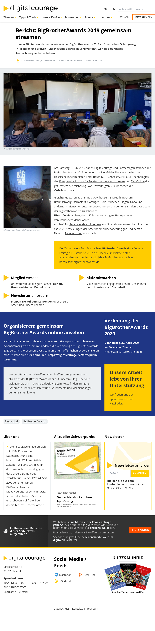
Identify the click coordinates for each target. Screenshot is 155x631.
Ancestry (114, 177)
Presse (89, 17)
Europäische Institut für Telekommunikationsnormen (92, 181)
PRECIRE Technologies (135, 177)
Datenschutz (61, 608)
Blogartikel (11, 421)
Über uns (104, 17)
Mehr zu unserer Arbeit (29, 505)
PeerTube (89, 575)
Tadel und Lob (73, 233)
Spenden (115, 399)
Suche (149, 9)
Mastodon (65, 575)
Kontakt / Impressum (85, 608)
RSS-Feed (65, 581)
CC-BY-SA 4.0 (24, 149)
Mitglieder (116, 403)
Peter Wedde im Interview (85, 224)
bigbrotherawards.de (86, 262)
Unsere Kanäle (50, 17)
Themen (9, 17)
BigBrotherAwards (34, 421)
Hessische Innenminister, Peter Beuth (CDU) (81, 177)
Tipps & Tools (27, 17)
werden (25, 278)
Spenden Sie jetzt (63, 537)
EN (105, 9)
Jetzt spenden (144, 17)
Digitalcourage (13, 149)
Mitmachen (72, 17)
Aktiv (101, 278)
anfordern (29, 295)
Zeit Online (138, 181)
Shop (124, 17)
